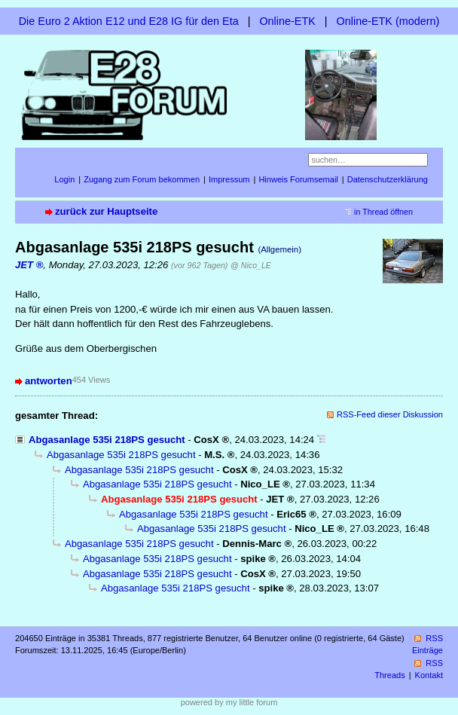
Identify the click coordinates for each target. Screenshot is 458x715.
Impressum (229, 179)
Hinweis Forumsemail (297, 179)
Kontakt (429, 675)
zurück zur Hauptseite (106, 211)
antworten (48, 381)
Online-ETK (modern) (388, 21)
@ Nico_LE (251, 265)
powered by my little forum (229, 702)
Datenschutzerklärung (387, 179)
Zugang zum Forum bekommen (142, 179)
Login (64, 179)
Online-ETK (287, 21)
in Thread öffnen (383, 211)
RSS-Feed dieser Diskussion (390, 414)
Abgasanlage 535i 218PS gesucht (107, 439)
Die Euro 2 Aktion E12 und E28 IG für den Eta (129, 21)
